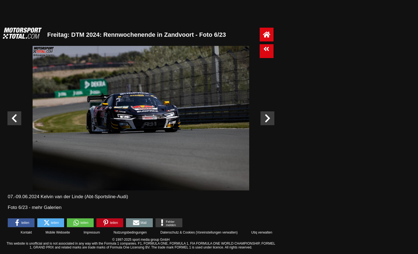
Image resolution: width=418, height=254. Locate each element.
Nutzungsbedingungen (130, 232)
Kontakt (26, 232)
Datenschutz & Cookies (177, 232)
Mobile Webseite (58, 232)
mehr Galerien (47, 207)
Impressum (91, 232)
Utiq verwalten (261, 232)
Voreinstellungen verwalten (216, 232)
